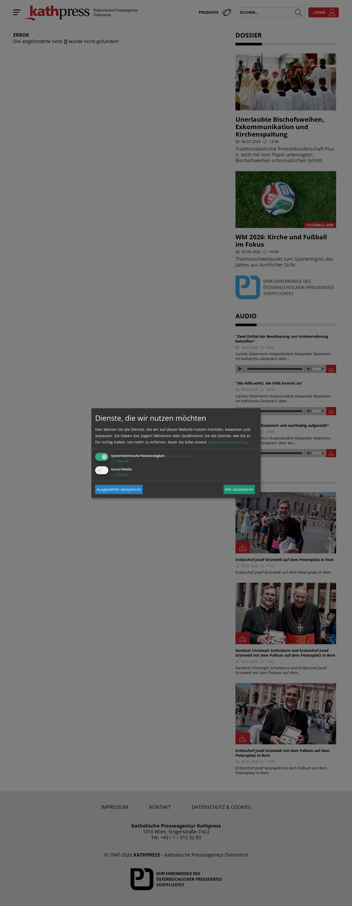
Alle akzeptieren (239, 489)
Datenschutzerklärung (227, 441)
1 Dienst (119, 460)
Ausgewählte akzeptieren (119, 489)
